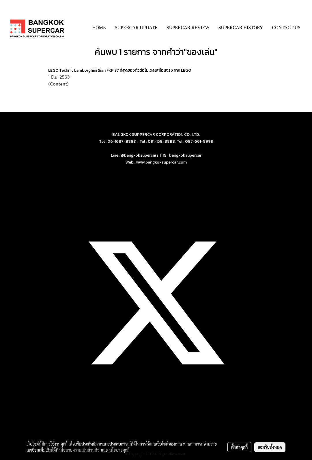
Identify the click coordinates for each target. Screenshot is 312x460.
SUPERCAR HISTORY (240, 27)
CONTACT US (286, 27)
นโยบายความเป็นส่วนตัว (79, 449)
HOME (99, 27)
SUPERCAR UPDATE (136, 27)
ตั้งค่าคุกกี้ (239, 447)
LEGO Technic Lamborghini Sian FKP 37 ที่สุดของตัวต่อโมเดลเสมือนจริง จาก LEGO (119, 70)
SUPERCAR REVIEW (188, 27)
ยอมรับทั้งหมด (270, 447)
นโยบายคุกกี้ (119, 449)
